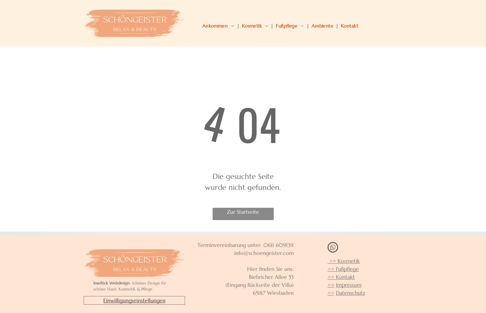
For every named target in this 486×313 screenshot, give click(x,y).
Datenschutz (350, 292)
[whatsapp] (333, 248)
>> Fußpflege (343, 269)
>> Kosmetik (344, 261)
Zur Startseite (243, 211)
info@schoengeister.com (264, 253)
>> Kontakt (341, 277)
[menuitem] (219, 26)
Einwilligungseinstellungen (134, 300)
